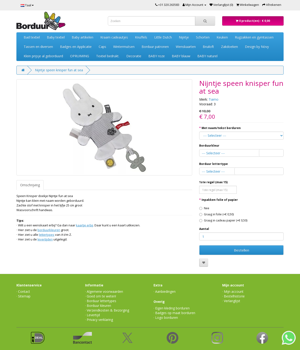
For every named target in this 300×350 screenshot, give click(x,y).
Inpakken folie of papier (220, 200)
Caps (102, 46)
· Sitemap (23, 296)
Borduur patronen (155, 46)
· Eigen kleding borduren (172, 308)
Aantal (204, 229)
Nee (204, 208)
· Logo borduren (166, 317)
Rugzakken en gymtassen (254, 37)
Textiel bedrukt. (107, 56)
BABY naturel (207, 56)
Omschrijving (30, 185)
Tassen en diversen (38, 46)
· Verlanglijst (231, 301)
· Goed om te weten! (100, 296)
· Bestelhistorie (233, 296)
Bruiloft (208, 46)
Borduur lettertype (213, 164)
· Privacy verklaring (99, 319)
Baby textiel (56, 37)
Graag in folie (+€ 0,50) (216, 214)
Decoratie (133, 56)
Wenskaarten (186, 46)
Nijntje (184, 37)
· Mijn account (233, 291)
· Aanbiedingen (165, 291)
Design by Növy (257, 46)
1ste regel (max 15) (213, 182)
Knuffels (141, 37)
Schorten (203, 37)
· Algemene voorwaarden (104, 291)
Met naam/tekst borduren (221, 128)
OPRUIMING (79, 56)
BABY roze (156, 56)
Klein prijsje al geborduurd (43, 56)
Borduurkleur (209, 146)
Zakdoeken (229, 46)
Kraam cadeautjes (114, 37)
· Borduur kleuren (98, 305)
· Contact (23, 291)
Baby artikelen (82, 37)
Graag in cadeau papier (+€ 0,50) (223, 220)
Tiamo (213, 99)
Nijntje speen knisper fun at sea (59, 70)
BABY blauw (181, 56)
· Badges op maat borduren (174, 313)
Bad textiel (32, 37)
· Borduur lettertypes (100, 301)
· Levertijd (92, 315)
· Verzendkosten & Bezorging (107, 310)
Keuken (222, 37)
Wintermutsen (124, 46)
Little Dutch (163, 37)
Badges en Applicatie (76, 46)
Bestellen (241, 250)
